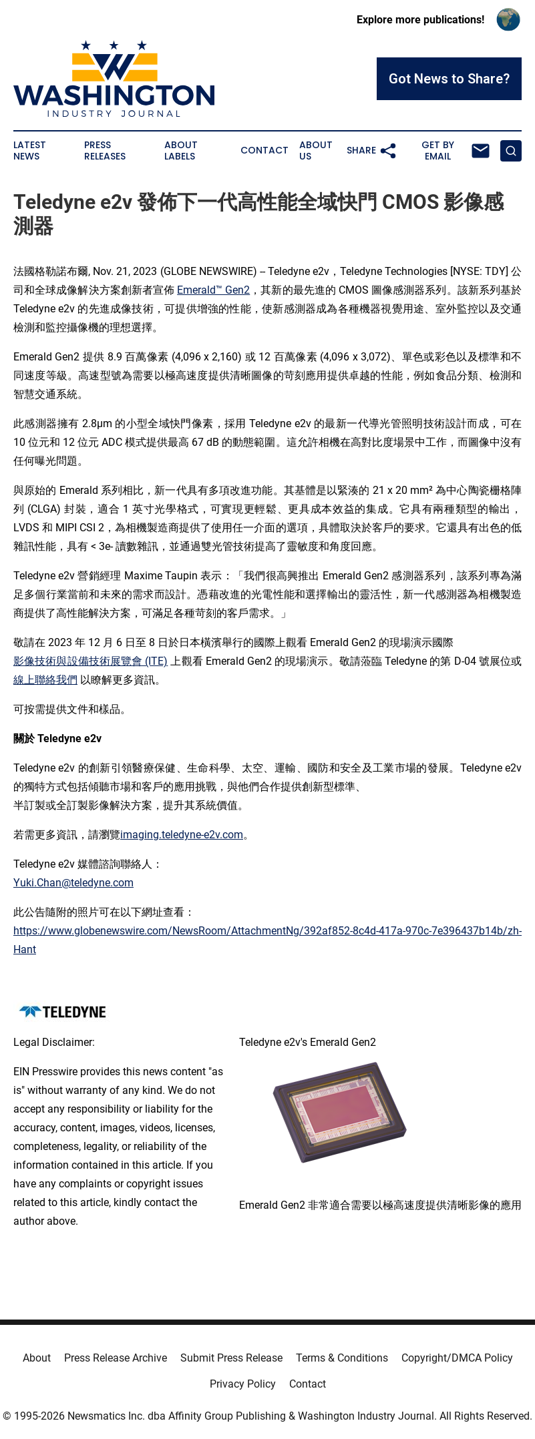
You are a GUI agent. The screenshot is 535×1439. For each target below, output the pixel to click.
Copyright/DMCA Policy (457, 1358)
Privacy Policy (243, 1384)
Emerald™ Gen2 (213, 290)
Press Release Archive (115, 1358)
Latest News (29, 150)
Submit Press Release (231, 1358)
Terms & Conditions (342, 1358)
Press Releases (105, 150)
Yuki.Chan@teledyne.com (73, 882)
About (37, 1358)
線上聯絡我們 (45, 679)
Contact (264, 150)
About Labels (181, 150)
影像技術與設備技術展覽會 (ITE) (90, 661)
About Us (316, 150)
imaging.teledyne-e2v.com (181, 834)
